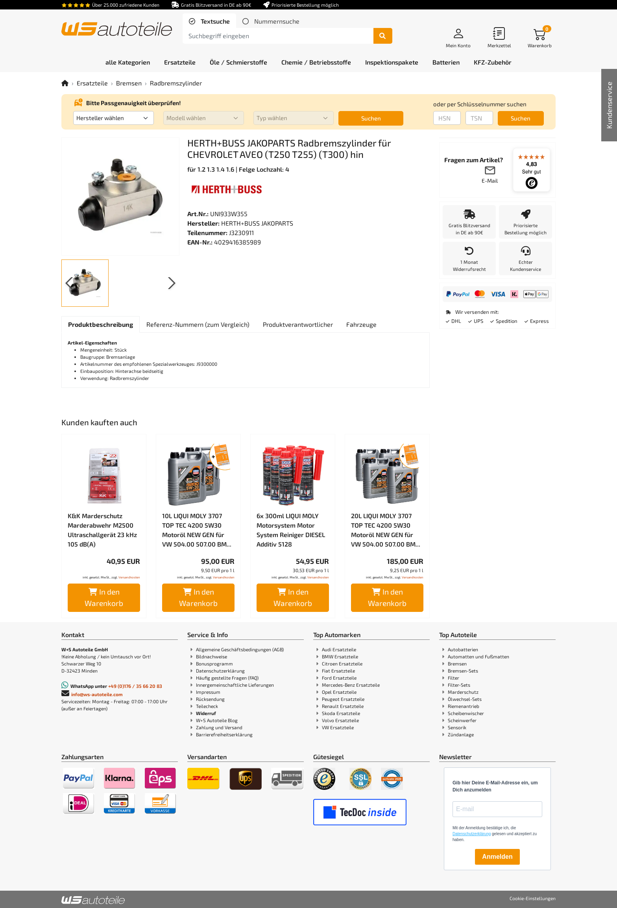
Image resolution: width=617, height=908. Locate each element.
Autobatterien (463, 649)
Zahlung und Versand (219, 727)
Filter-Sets (459, 684)
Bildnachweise (211, 656)
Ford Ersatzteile (339, 677)
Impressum (208, 692)
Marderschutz (463, 692)
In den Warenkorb (104, 597)
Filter (453, 677)
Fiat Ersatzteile (338, 670)
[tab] (209, 21)
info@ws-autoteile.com (97, 694)
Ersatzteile (92, 83)
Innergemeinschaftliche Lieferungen (235, 684)
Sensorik (457, 727)
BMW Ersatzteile (340, 656)
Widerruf (206, 713)
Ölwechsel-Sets (465, 699)
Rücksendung (210, 699)
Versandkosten (129, 577)
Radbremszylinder (176, 83)
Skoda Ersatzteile (341, 713)
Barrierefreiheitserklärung (224, 734)
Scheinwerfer (462, 720)
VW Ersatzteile (338, 727)
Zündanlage (461, 734)
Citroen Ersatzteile (342, 663)
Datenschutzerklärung (220, 670)
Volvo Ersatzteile (340, 720)
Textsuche (214, 21)
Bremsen (129, 83)
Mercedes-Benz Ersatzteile (351, 684)
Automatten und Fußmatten (478, 656)
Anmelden (497, 856)
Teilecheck (207, 706)
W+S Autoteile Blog (217, 720)
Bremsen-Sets (463, 670)
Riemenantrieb (463, 706)
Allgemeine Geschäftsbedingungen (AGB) (240, 649)
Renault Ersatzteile (343, 706)
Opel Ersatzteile (339, 692)
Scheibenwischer (466, 713)
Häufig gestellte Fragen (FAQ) (227, 677)
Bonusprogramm (214, 663)
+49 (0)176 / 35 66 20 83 (135, 686)
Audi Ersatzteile (339, 649)
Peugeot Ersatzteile (343, 699)
